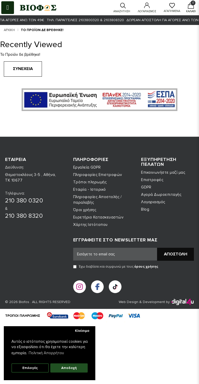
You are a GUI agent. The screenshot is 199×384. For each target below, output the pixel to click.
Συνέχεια (23, 68)
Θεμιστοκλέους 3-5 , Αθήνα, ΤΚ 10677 (30, 177)
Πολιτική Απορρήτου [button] (46, 353)
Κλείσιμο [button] (82, 331)
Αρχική (9, 30)
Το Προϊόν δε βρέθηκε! (42, 30)
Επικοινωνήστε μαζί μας (163, 172)
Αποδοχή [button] (69, 368)
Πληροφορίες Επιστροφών (97, 174)
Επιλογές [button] (30, 368)
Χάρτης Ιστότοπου (90, 224)
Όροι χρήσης (84, 210)
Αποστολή (175, 254)
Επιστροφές (152, 179)
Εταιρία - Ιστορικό (89, 189)
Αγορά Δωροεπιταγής (161, 194)
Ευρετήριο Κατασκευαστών (98, 217)
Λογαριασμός (153, 202)
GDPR (146, 187)
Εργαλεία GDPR (87, 167)
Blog (145, 209)
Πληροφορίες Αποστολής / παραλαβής (97, 200)
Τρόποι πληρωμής (90, 182)
